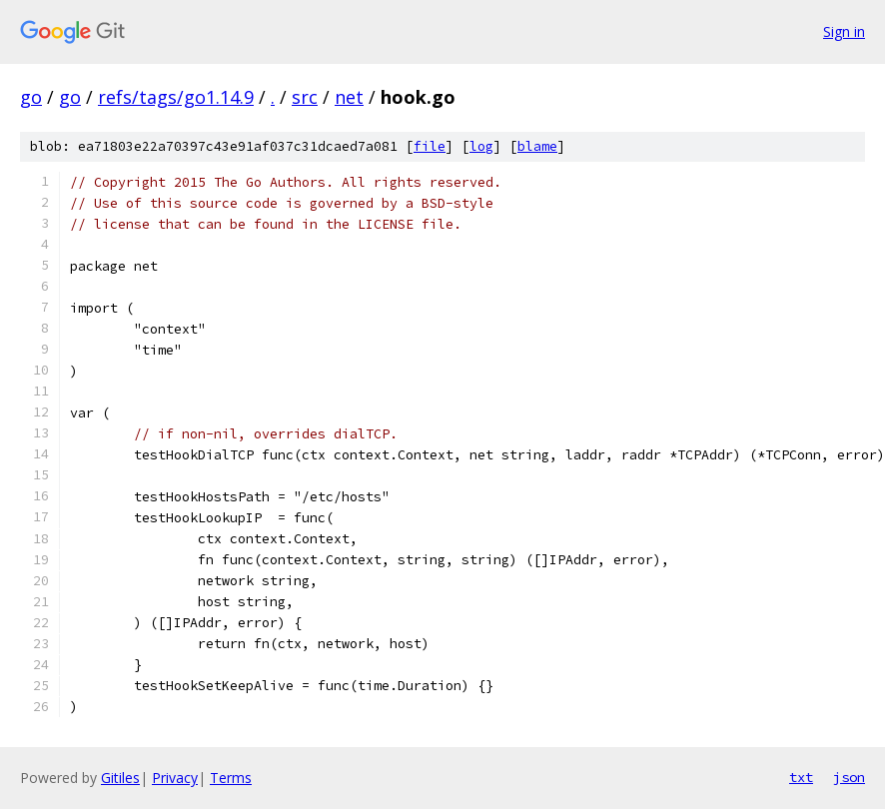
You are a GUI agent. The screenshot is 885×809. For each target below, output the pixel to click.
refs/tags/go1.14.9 (176, 97)
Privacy (175, 777)
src (305, 97)
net (349, 97)
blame (537, 146)
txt (801, 777)
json (849, 777)
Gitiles (120, 777)
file (429, 146)
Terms (231, 777)
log (481, 146)
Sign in (844, 31)
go (31, 97)
